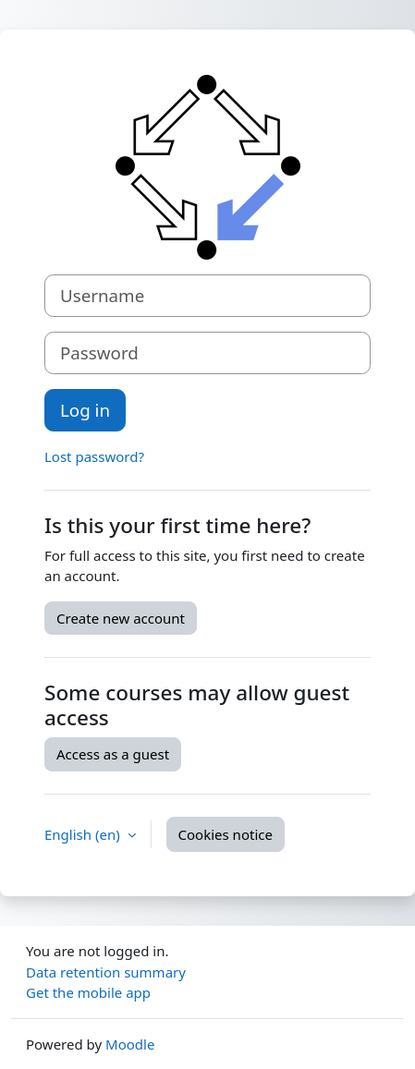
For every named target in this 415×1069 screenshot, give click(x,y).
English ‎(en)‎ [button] (84, 834)
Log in (85, 409)
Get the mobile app (88, 992)
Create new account (120, 618)
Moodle (129, 1044)
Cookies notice (225, 834)
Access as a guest (112, 754)
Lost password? (94, 456)
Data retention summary (106, 972)
